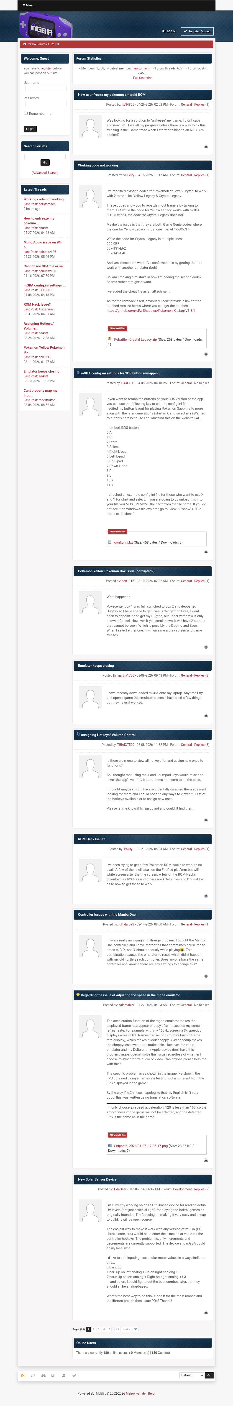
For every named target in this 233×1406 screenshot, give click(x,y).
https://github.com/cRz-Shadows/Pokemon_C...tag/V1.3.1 (151, 311)
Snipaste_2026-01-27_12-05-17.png (141, 1146)
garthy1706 (126, 675)
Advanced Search (45, 172)
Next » (126, 1329)
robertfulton (47, 400)
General (186, 104)
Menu (28, 5)
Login (168, 31)
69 (117, 1329)
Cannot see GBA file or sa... (45, 266)
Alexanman (47, 309)
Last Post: (31, 204)
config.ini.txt (123, 542)
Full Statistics (142, 78)
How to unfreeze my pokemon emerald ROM (112, 95)
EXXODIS (45, 290)
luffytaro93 (126, 924)
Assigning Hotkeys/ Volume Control (108, 735)
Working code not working (44, 199)
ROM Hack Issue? (37, 304)
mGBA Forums (37, 44)
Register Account (197, 31)
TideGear (120, 1189)
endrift (43, 228)
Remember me (38, 114)
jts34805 (128, 104)
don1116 (45, 357)
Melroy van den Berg (140, 1393)
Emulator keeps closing (41, 371)
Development (182, 1189)
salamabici (126, 1005)
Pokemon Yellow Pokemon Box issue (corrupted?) (116, 571)
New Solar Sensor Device (97, 1179)
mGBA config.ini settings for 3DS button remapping (120, 373)
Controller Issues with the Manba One (107, 915)
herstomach (47, 204)
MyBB (100, 1393)
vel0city (128, 175)
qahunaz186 (47, 252)
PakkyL (129, 849)
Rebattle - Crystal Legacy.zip (135, 339)
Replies (199, 104)
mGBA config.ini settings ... (45, 285)
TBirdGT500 (125, 744)
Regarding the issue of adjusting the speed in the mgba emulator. (131, 995)
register (46, 68)
